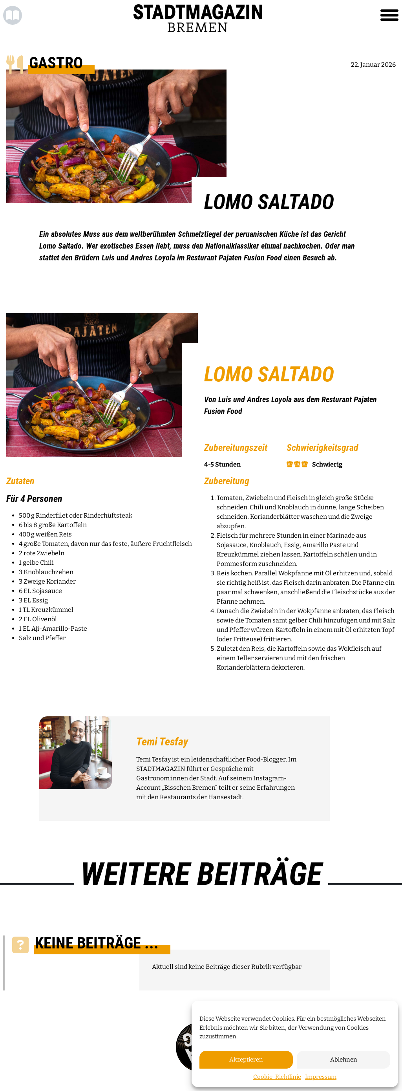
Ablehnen (343, 1059)
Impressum (320, 1076)
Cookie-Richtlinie (277, 1076)
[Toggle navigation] (389, 15)
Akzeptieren (246, 1059)
